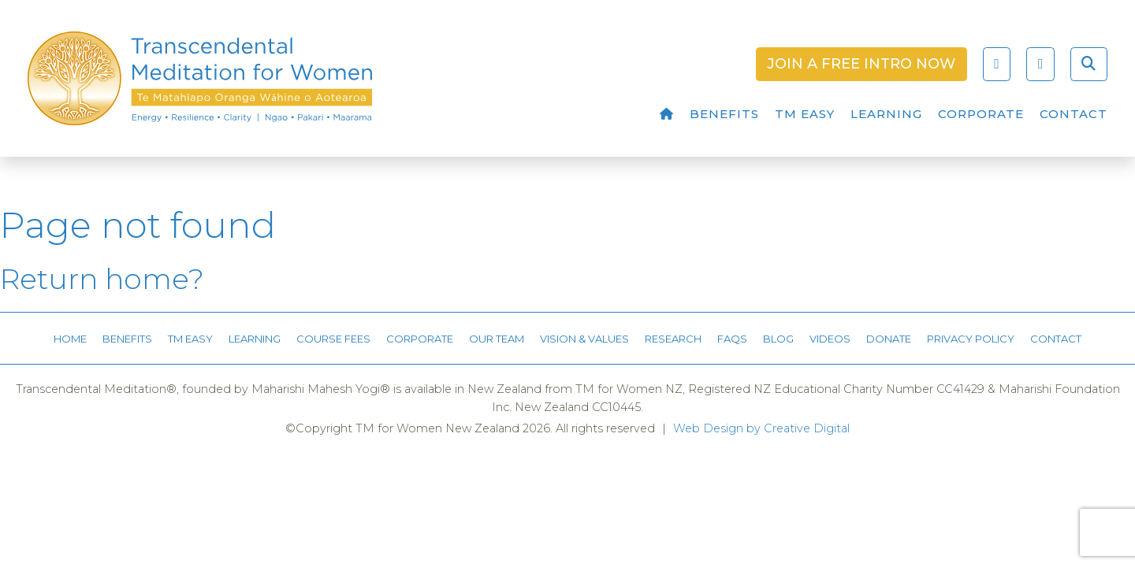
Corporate (981, 113)
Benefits (724, 113)
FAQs (732, 338)
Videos (829, 338)
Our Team (496, 338)
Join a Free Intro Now (861, 63)
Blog (778, 338)
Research (673, 338)
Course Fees (333, 338)
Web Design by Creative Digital (761, 428)
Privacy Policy (970, 338)
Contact (1073, 113)
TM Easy (805, 113)
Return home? (102, 278)
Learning (886, 113)
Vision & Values (584, 338)
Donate (888, 338)
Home (70, 338)
